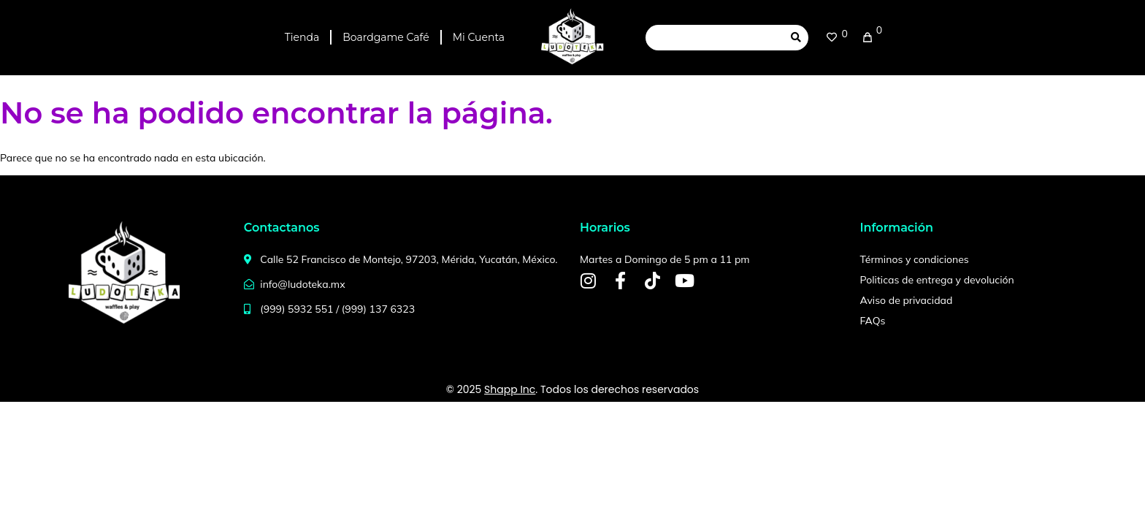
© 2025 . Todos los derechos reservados (572, 389)
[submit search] (796, 37)
